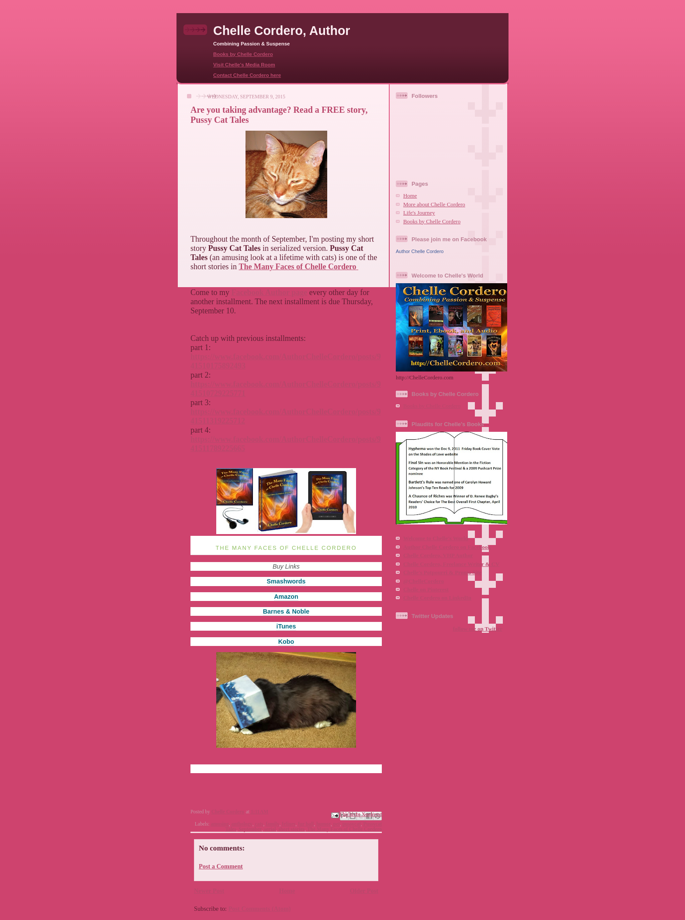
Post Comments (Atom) (259, 908)
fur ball (306, 823)
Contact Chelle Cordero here (247, 75)
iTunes (286, 626)
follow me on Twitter (477, 629)
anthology (241, 823)
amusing (219, 823)
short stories (291, 829)
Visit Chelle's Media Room (244, 64)
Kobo (286, 641)
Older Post (364, 890)
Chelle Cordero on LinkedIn (437, 598)
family (272, 823)
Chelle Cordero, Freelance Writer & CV (451, 564)
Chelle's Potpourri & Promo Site (442, 572)
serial (270, 829)
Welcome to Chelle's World (435, 538)
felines (288, 823)
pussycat (351, 823)
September (250, 829)
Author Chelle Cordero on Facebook (447, 547)
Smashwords (286, 581)
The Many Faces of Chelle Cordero (344, 829)
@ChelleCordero (423, 581)
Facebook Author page (270, 292)
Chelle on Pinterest (426, 590)
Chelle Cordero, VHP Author (438, 555)
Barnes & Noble (286, 611)
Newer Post (209, 890)
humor (323, 823)
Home (287, 890)
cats (259, 823)
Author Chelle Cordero (419, 251)
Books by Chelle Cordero (243, 54)
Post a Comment (221, 866)
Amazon (286, 596)
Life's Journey (419, 213)
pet (336, 823)
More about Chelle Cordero (434, 204)
